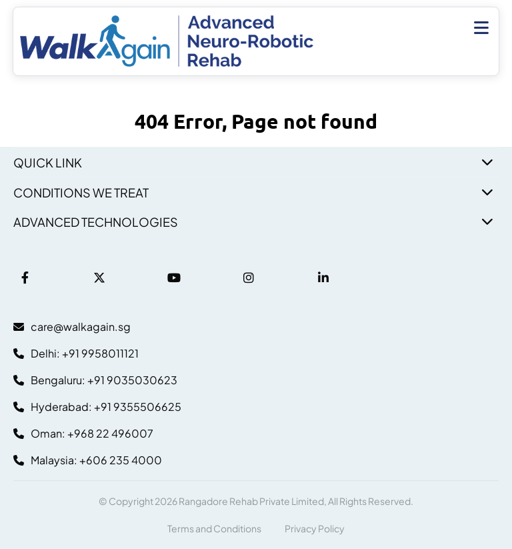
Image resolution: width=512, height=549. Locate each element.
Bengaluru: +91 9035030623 (95, 380)
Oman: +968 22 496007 (83, 433)
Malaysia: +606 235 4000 (87, 460)
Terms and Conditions (214, 528)
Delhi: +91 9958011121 (76, 353)
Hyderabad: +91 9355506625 (97, 407)
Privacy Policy (315, 528)
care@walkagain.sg (72, 327)
